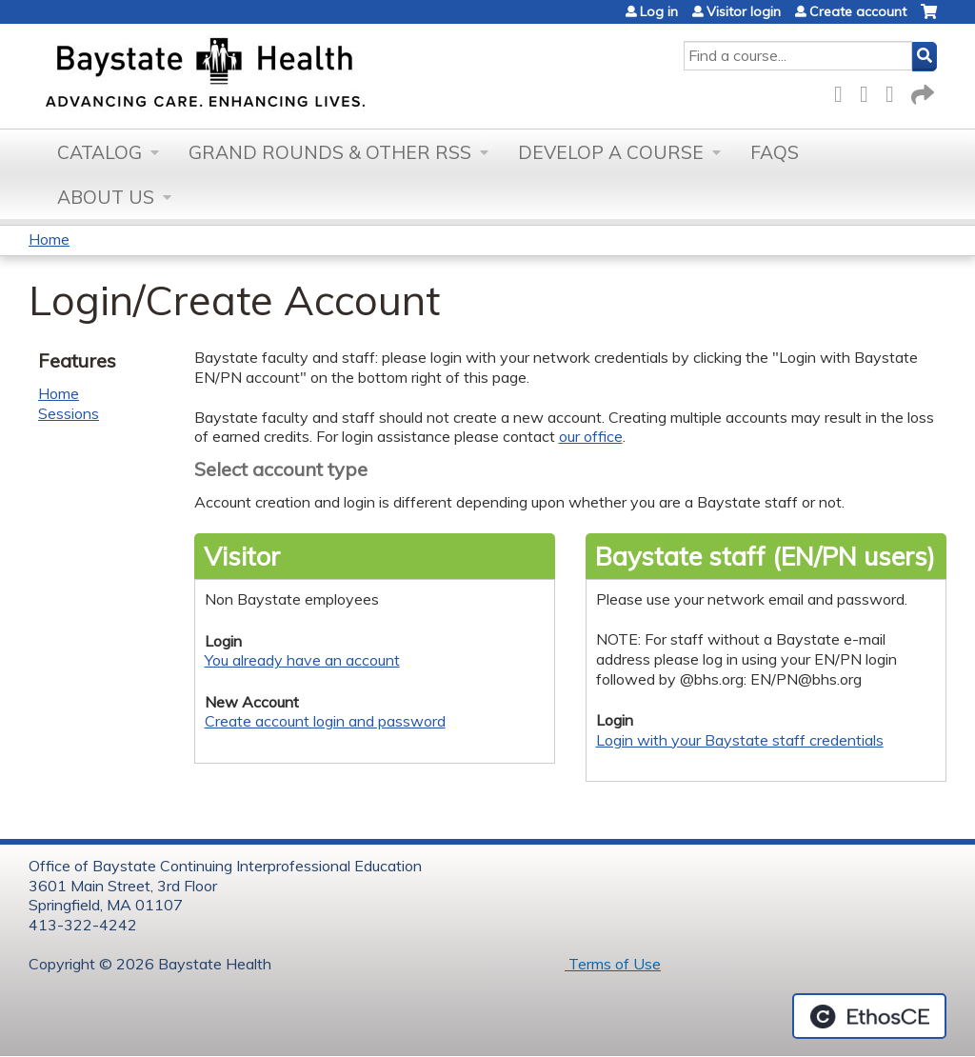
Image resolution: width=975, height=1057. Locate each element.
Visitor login (743, 11)
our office (591, 436)
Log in (659, 11)
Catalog (99, 152)
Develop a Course (611, 152)
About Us (105, 197)
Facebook (843, 91)
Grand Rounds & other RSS (330, 152)
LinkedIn (895, 91)
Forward (920, 91)
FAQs (774, 152)
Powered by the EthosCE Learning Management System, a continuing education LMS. (869, 1016)
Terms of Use (613, 963)
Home (49, 239)
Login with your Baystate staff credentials (740, 739)
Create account (857, 11)
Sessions (68, 413)
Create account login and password (325, 720)
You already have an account (302, 659)
